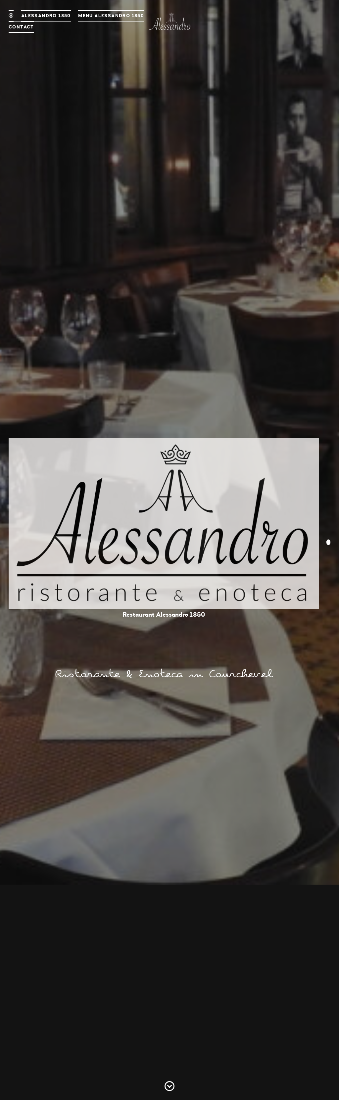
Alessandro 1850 (46, 16)
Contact (21, 27)
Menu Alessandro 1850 (111, 16)
